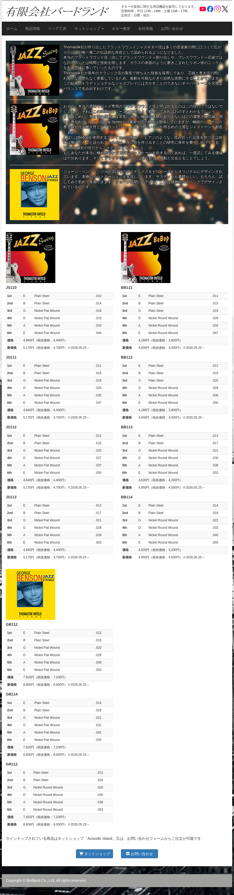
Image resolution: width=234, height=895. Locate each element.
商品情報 (32, 28)
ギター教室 (121, 28)
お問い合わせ (172, 28)
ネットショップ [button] (89, 28)
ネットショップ (94, 854)
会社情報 (145, 28)
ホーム (11, 28)
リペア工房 (57, 28)
